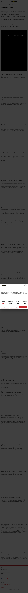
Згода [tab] (5, 287)
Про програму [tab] (23, 287)
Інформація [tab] (14, 287)
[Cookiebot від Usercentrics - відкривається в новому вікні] (23, 285)
